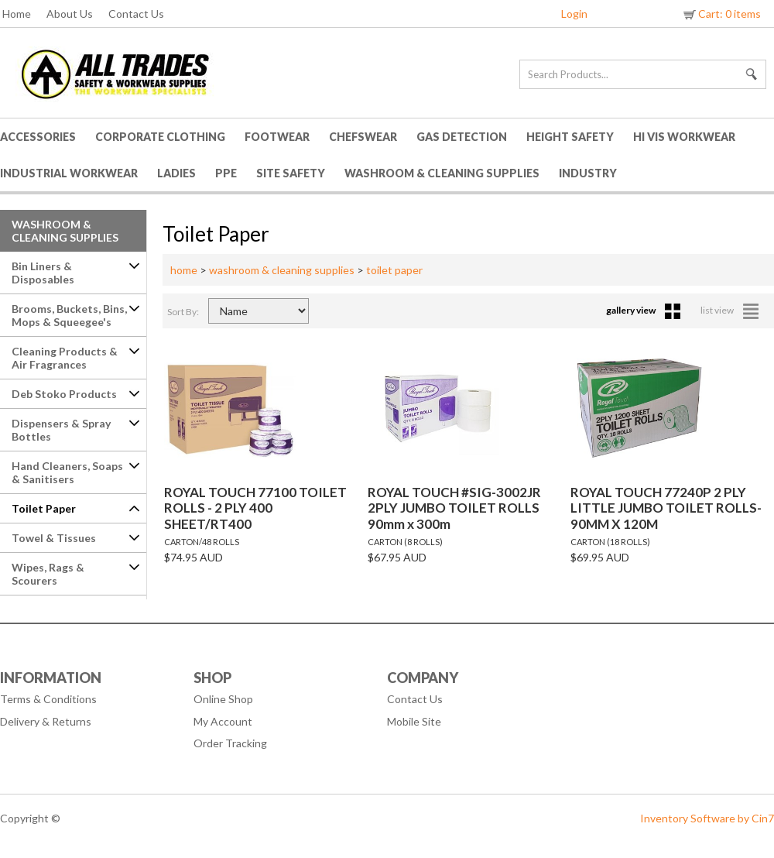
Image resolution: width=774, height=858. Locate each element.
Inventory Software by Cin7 (707, 818)
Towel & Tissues (54, 537)
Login (574, 13)
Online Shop (223, 698)
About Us (69, 13)
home (183, 269)
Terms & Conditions (48, 698)
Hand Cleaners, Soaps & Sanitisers (67, 472)
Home (16, 13)
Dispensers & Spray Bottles (61, 430)
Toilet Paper (44, 508)
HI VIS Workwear (684, 136)
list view (729, 310)
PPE (226, 173)
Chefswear (363, 136)
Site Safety (290, 173)
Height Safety (570, 136)
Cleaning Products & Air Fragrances (65, 358)
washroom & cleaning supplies (281, 269)
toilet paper (394, 269)
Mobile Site (414, 721)
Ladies (176, 173)
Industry (588, 173)
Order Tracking (230, 743)
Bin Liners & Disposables (43, 272)
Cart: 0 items (721, 13)
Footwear (277, 136)
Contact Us (136, 13)
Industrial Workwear (69, 173)
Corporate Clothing (160, 136)
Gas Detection (461, 136)
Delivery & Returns (45, 721)
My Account (223, 721)
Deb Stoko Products (64, 393)
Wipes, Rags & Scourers (48, 574)
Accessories (38, 136)
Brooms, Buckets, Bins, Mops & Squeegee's (69, 315)
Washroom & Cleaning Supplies (441, 173)
